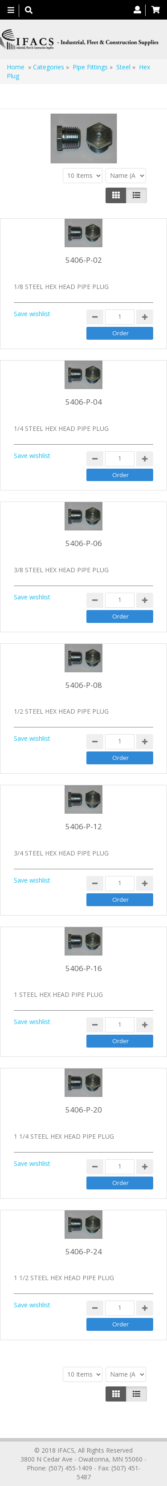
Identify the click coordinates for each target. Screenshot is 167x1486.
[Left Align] (116, 195)
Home (15, 67)
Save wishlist (32, 313)
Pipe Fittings (90, 67)
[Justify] (136, 195)
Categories (48, 67)
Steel (123, 67)
